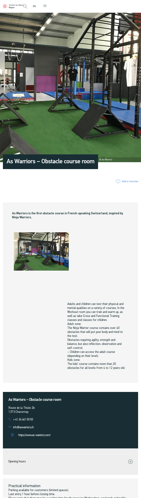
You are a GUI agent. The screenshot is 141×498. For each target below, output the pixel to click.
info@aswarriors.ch (23, 427)
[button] (25, 7)
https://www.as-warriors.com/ (34, 435)
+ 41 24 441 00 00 (23, 419)
